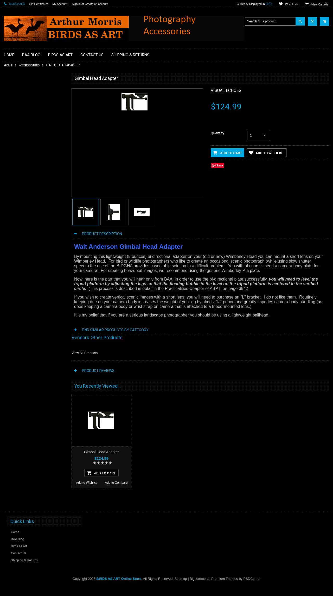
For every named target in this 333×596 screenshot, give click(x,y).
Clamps (12, 152)
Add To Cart (34, 349)
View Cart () (319, 4)
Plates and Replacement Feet (27, 205)
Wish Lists (291, 4)
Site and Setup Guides (22, 223)
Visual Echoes (226, 90)
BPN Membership (19, 134)
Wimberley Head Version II (34, 318)
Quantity (218, 133)
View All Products (85, 353)
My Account (59, 3)
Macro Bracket (17, 99)
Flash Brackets (17, 179)
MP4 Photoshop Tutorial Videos (29, 196)
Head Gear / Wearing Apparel (27, 187)
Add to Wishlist (19, 359)
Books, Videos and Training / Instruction (34, 126)
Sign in (76, 3)
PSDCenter (252, 588)
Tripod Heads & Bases (22, 231)
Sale (10, 240)
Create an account (96, 3)
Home (8, 65)
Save (219, 165)
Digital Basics (16, 161)
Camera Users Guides (22, 143)
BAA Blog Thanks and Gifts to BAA (31, 117)
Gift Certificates (38, 3)
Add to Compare (49, 359)
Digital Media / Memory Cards (27, 170)
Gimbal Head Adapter (101, 452)
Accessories (29, 65)
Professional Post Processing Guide (32, 108)
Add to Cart (227, 152)
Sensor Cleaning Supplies (25, 214)
